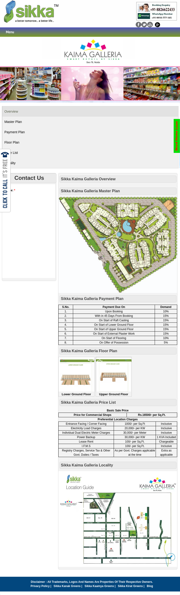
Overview (11, 111)
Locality (9, 163)
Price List (11, 153)
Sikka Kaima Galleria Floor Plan (89, 351)
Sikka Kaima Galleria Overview (88, 179)
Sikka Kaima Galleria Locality (87, 465)
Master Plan (13, 122)
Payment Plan (14, 132)
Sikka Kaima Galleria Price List (88, 402)
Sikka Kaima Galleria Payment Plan (92, 299)
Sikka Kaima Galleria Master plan (90, 191)
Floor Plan (11, 142)
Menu (10, 32)
